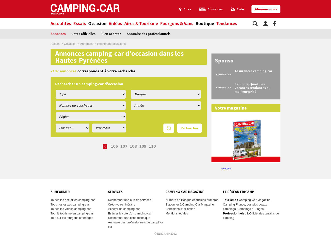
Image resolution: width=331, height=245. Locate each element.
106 (114, 146)
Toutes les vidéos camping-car (71, 209)
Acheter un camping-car (124, 209)
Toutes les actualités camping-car (73, 200)
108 (133, 146)
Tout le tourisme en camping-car (72, 213)
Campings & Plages (250, 209)
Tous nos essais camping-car (70, 204)
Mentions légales (177, 213)
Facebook (226, 168)
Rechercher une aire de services (129, 200)
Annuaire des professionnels (149, 33)
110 (152, 146)
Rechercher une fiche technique (129, 218)
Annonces (58, 33)
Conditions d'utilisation (180, 209)
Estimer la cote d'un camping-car (129, 213)
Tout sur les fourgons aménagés (72, 218)
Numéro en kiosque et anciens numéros (192, 200)
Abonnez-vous (266, 9)
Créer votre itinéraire (121, 204)
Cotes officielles (83, 33)
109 (142, 146)
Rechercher (189, 128)
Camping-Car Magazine (254, 200)
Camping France (234, 204)
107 (123, 146)
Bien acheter (111, 33)
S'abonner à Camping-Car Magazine (190, 204)
